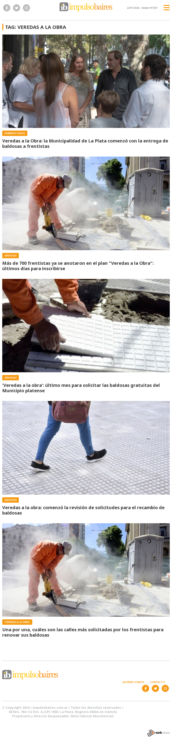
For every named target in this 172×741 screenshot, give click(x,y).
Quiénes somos (133, 682)
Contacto (157, 682)
